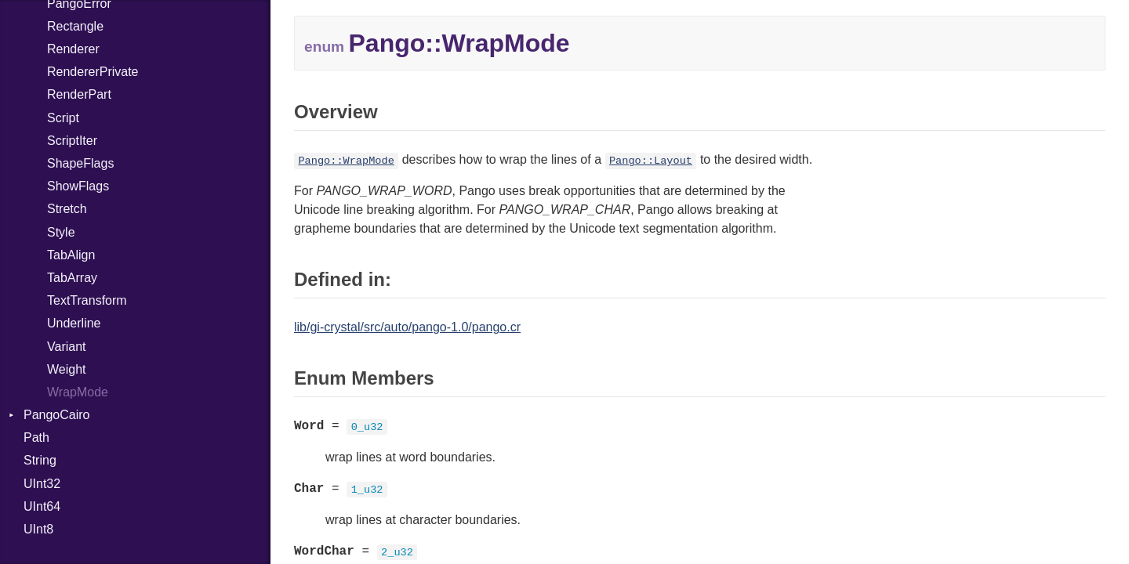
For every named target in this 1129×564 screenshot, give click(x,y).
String (40, 460)
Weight (66, 369)
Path (36, 437)
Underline (73, 323)
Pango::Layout (650, 161)
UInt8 (38, 529)
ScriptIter (72, 140)
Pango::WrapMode (346, 161)
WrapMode (77, 392)
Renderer (73, 49)
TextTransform (87, 300)
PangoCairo (57, 414)
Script (63, 118)
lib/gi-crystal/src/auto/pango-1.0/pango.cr (407, 327)
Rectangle (75, 26)
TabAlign (71, 255)
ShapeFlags (80, 163)
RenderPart (79, 94)
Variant (66, 346)
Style (61, 232)
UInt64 (42, 506)
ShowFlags (78, 186)
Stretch (67, 208)
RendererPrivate (93, 71)
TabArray (72, 277)
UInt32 (42, 483)
